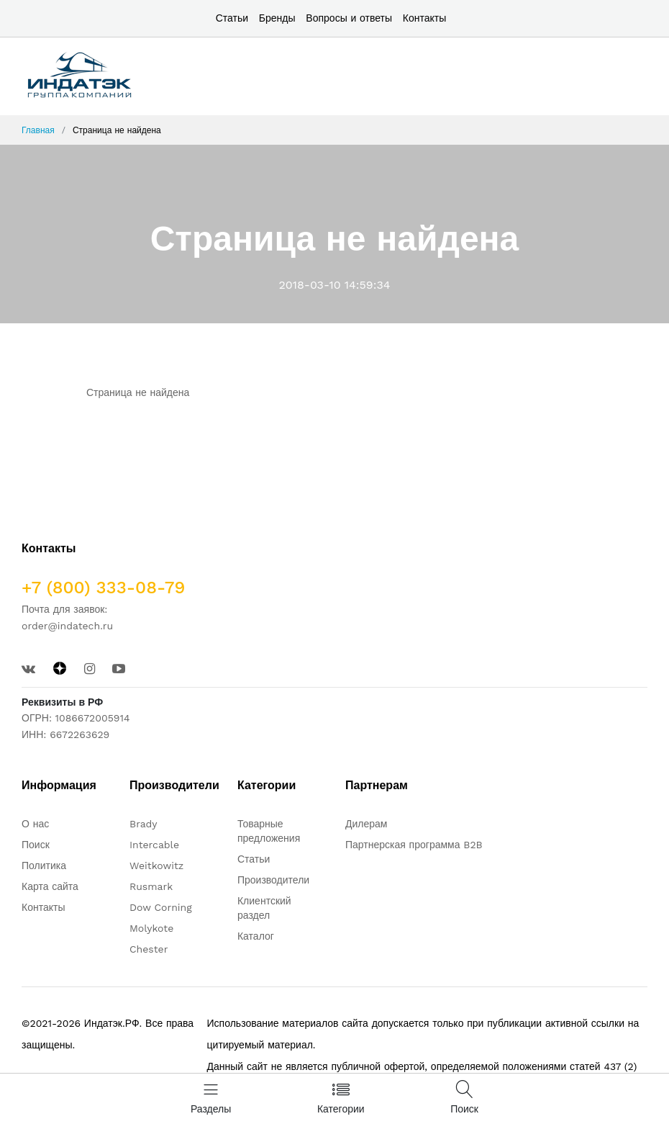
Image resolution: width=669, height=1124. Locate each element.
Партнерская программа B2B (414, 844)
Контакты (424, 18)
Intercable (154, 844)
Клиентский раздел (264, 908)
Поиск (36, 844)
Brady (143, 823)
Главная (38, 130)
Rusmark (151, 886)
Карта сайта (50, 886)
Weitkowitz (156, 865)
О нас (35, 823)
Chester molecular (154, 956)
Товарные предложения (268, 831)
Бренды (277, 18)
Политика (44, 865)
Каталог (255, 936)
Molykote (151, 928)
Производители (273, 880)
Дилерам (366, 823)
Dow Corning (160, 907)
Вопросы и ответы (349, 18)
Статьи (232, 18)
